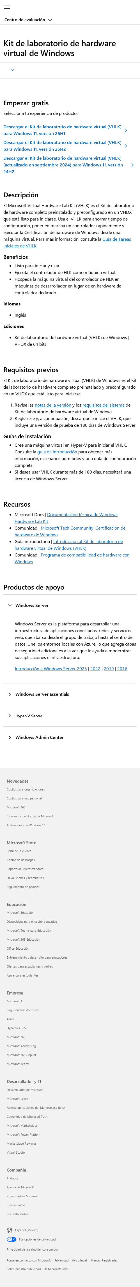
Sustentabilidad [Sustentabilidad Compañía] (17, 1214)
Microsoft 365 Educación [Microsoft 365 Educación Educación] (23, 939)
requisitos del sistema (103, 405)
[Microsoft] (70, 4)
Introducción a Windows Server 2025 (51, 668)
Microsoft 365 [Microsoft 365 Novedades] (16, 807)
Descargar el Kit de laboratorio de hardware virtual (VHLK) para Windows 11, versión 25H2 (62, 145)
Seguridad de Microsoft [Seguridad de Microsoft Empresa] (22, 1010)
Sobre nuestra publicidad (24, 1269)
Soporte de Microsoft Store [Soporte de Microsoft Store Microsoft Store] (25, 869)
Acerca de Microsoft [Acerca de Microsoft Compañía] (20, 1187)
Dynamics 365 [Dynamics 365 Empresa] (16, 1028)
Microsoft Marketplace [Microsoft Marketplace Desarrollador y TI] (22, 1125)
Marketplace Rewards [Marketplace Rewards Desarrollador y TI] (21, 1143)
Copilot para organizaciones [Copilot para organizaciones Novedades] (26, 789)
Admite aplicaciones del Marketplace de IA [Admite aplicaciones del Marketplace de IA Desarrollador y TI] (36, 1107)
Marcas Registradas (104, 1260)
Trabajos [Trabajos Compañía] (13, 1178)
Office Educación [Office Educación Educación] (18, 948)
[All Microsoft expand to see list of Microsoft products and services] (7, 7)
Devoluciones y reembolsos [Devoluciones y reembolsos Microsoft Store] (25, 878)
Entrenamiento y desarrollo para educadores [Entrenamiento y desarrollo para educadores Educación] (37, 957)
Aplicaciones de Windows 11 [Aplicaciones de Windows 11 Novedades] (26, 825)
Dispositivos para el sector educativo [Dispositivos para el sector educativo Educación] (32, 921)
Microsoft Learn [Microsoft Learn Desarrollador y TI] (17, 1098)
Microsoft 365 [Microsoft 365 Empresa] (16, 1037)
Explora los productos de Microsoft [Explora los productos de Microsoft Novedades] (30, 816)
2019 (109, 668)
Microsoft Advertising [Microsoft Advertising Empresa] (21, 1046)
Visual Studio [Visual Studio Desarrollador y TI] (16, 1152)
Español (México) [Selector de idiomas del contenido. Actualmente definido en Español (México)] (26, 1230)
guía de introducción (57, 451)
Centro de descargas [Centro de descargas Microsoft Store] (21, 860)
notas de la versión (53, 405)
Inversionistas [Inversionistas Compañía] (16, 1205)
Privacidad (61, 1260)
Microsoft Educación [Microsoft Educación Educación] (20, 912)
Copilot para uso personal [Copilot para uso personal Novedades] (24, 798)
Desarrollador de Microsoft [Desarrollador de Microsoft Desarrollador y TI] (25, 1089)
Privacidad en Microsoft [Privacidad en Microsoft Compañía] (23, 1196)
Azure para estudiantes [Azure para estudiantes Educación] (22, 975)
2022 (95, 668)
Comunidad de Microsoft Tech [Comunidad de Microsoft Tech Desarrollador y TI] (27, 1116)
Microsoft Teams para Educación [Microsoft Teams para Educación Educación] (29, 930)
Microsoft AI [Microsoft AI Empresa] (15, 1001)
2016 (122, 668)
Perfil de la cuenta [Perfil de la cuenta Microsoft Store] (19, 851)
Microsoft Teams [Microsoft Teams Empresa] (18, 1064)
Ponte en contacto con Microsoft (29, 1260)
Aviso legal (79, 1260)
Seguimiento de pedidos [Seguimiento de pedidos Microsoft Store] (23, 887)
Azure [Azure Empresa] (11, 1019)
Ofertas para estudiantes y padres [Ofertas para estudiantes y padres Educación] (30, 966)
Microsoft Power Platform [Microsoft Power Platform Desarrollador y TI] (24, 1134)
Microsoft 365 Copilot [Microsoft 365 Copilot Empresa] (21, 1055)
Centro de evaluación (25, 19)
